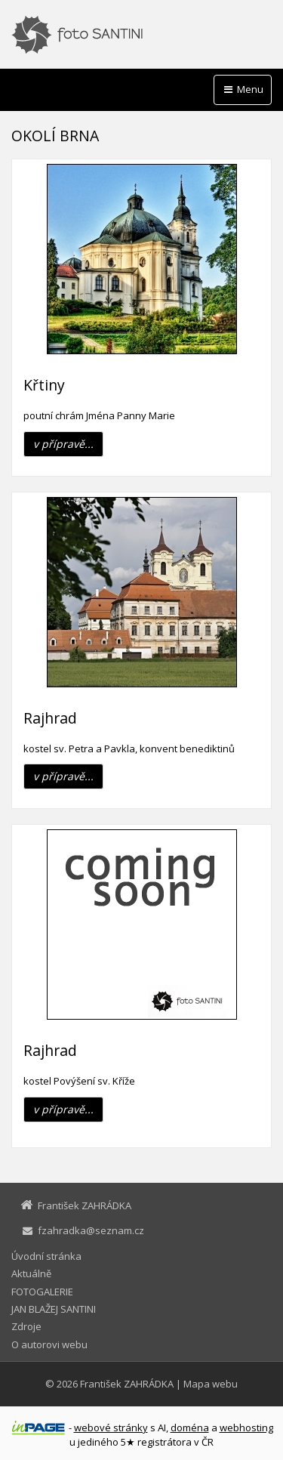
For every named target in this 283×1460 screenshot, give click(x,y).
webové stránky (111, 1427)
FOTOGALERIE (42, 1291)
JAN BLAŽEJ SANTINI (53, 1309)
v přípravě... (63, 444)
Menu (242, 89)
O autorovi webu (49, 1344)
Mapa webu (210, 1384)
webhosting (246, 1427)
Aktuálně (31, 1273)
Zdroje (26, 1326)
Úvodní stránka (46, 1256)
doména (190, 1427)
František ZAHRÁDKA (127, 1384)
